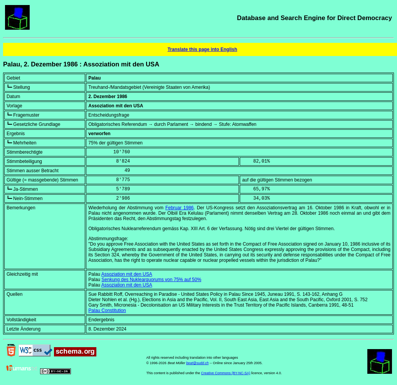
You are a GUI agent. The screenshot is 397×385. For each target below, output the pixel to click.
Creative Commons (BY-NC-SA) (226, 373)
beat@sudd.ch (197, 363)
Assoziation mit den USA (126, 274)
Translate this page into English (202, 49)
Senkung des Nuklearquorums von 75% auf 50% (151, 279)
